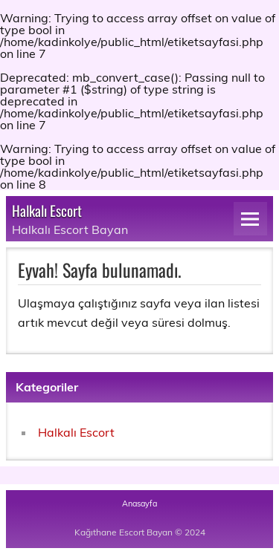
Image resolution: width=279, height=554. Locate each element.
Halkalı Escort (47, 210)
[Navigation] (250, 218)
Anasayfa (139, 504)
